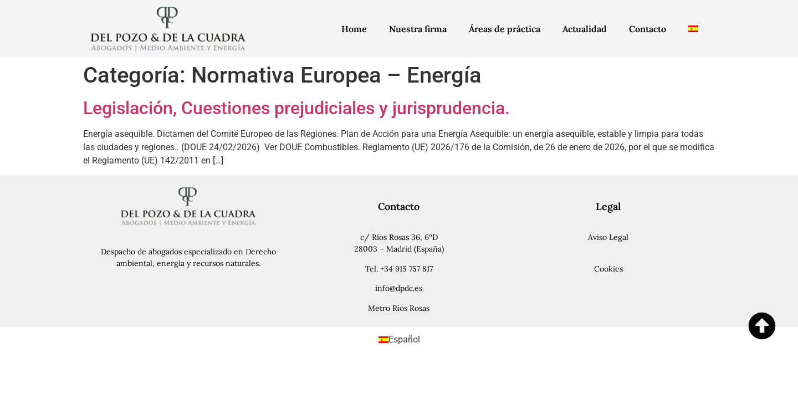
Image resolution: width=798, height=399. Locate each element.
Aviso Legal (608, 237)
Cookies (608, 269)
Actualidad (584, 28)
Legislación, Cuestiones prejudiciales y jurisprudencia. (296, 108)
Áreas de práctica (504, 28)
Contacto (647, 28)
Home (354, 28)
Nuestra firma (418, 28)
